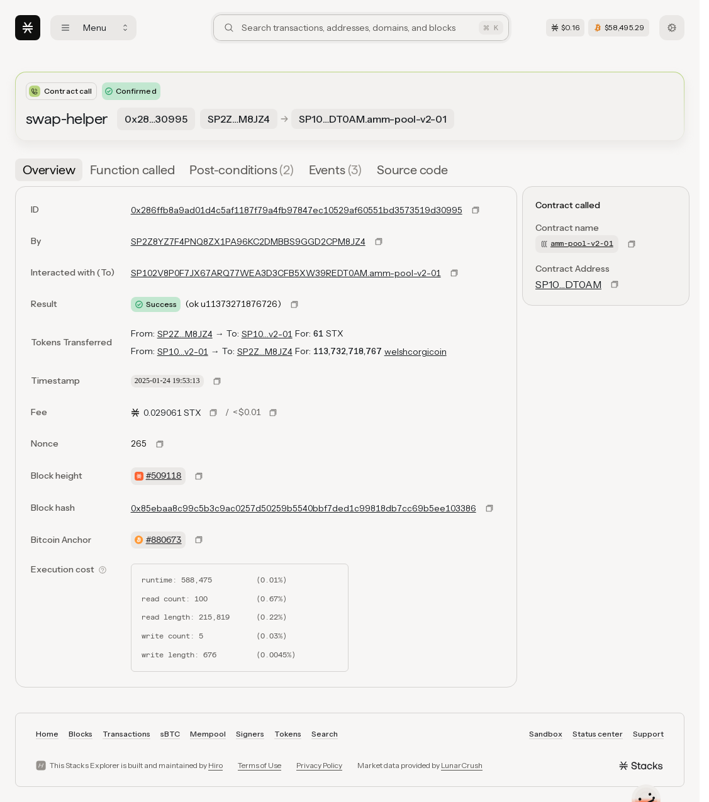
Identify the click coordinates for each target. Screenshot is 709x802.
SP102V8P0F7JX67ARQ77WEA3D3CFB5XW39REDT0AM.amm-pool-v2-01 (286, 273)
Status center (597, 733)
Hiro (215, 765)
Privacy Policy (319, 765)
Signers (250, 733)
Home (47, 733)
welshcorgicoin (415, 351)
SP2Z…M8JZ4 (185, 334)
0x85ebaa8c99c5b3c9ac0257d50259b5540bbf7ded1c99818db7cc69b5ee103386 (303, 508)
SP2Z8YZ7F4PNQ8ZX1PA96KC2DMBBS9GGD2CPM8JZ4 (248, 241)
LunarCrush (462, 765)
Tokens (287, 733)
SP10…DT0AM (568, 284)
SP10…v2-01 (267, 334)
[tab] (48, 170)
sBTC (170, 733)
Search (324, 733)
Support (648, 733)
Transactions (126, 733)
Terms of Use (259, 765)
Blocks (80, 733)
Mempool (208, 733)
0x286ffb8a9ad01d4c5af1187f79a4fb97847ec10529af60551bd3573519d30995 (296, 210)
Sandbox (545, 733)
